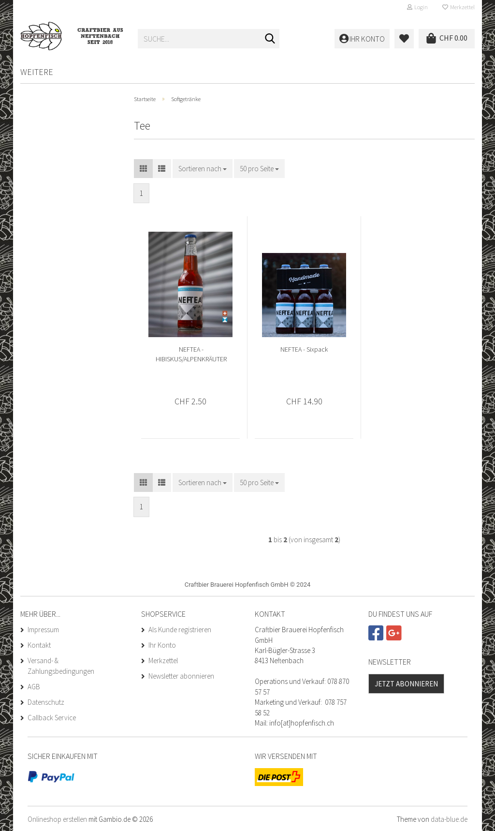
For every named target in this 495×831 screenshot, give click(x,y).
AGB (34, 686)
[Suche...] (270, 39)
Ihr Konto (162, 645)
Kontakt (39, 645)
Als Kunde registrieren (179, 629)
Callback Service (52, 717)
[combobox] (203, 168)
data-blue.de (449, 819)
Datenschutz (46, 702)
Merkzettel (458, 7)
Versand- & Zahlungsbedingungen (61, 666)
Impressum (43, 629)
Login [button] (417, 7)
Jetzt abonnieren (406, 683)
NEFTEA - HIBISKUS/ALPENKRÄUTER (191, 354)
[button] (143, 168)
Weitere (36, 71)
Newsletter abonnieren (181, 676)
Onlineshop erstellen (57, 819)
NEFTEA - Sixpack (304, 349)
